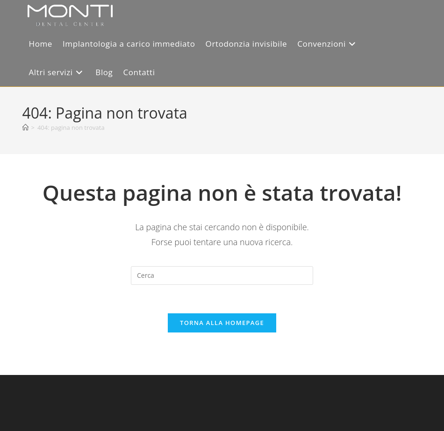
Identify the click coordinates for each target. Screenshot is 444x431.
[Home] (25, 127)
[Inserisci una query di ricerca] (222, 275)
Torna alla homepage (222, 322)
